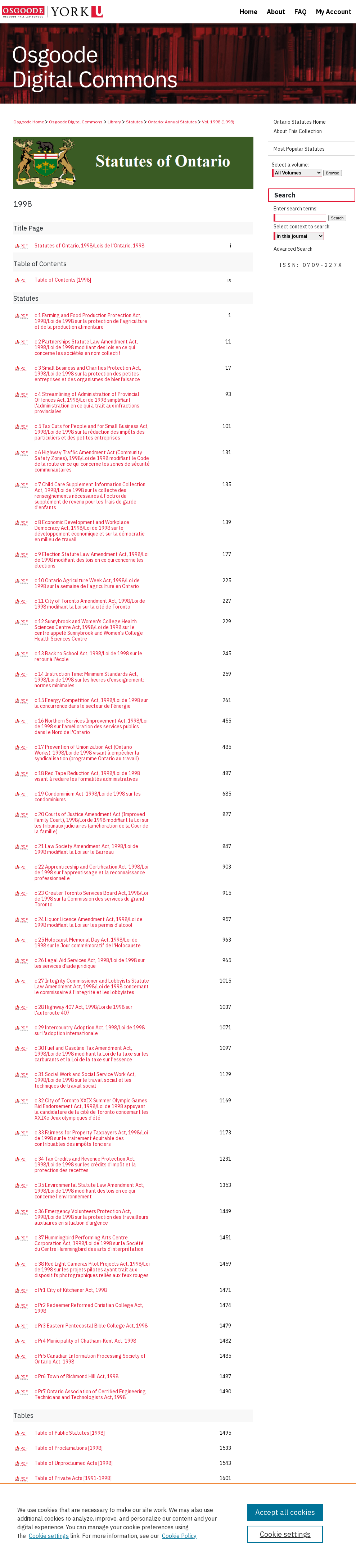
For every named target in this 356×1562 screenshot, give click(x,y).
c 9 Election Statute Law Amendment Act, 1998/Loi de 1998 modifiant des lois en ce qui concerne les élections (92, 560)
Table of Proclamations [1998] (69, 1448)
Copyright (40, 1552)
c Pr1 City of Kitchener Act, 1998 (71, 1290)
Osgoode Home (28, 121)
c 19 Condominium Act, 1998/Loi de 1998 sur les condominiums (88, 797)
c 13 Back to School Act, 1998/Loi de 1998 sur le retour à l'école (88, 656)
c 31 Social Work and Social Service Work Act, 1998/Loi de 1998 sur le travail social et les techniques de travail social (85, 1080)
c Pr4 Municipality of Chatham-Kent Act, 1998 (85, 1341)
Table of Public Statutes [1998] (70, 1433)
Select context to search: (302, 226)
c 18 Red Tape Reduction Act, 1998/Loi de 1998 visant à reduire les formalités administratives (87, 776)
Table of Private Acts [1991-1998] (73, 1478)
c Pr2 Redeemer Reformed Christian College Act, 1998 (89, 1308)
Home (19, 1545)
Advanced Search (293, 249)
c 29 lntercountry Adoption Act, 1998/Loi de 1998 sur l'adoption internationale (90, 1030)
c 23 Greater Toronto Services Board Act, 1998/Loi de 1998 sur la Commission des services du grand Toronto (91, 899)
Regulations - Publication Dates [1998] (78, 1508)
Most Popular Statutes (299, 149)
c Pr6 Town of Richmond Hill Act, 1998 (76, 1376)
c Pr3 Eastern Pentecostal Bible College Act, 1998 (91, 1325)
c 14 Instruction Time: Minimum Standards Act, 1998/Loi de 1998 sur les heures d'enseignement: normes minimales (89, 680)
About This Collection (298, 131)
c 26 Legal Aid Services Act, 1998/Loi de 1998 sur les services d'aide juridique (90, 963)
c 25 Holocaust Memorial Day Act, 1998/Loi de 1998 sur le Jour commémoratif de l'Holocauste (88, 943)
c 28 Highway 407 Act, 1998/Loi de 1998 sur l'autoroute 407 (83, 1010)
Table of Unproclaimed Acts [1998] (74, 1463)
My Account (85, 1545)
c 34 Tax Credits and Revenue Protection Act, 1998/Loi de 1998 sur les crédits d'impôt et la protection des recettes (85, 1165)
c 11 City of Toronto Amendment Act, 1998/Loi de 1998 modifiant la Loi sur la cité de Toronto (90, 604)
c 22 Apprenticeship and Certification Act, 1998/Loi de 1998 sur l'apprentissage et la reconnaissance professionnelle (91, 873)
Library (114, 121)
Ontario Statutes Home (300, 122)
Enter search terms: (295, 208)
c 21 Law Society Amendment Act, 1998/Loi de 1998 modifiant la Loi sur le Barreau (86, 849)
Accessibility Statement (128, 1545)
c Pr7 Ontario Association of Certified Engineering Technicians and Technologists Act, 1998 (90, 1394)
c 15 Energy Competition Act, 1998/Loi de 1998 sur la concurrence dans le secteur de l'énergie (91, 703)
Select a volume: (290, 164)
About (40, 1545)
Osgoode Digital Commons (76, 121)
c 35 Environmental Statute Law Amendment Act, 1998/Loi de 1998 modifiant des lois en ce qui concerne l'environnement (89, 1191)
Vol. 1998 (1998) (218, 121)
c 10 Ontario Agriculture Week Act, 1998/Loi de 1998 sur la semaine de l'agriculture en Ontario (87, 583)
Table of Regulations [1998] (66, 1493)
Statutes (134, 121)
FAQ (60, 1545)
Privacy (19, 1552)
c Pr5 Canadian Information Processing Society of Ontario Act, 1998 (90, 1359)
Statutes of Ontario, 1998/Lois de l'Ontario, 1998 (89, 245)
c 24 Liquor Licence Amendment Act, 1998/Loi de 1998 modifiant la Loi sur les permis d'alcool (89, 922)
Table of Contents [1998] (63, 280)
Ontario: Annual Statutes (172, 121)
